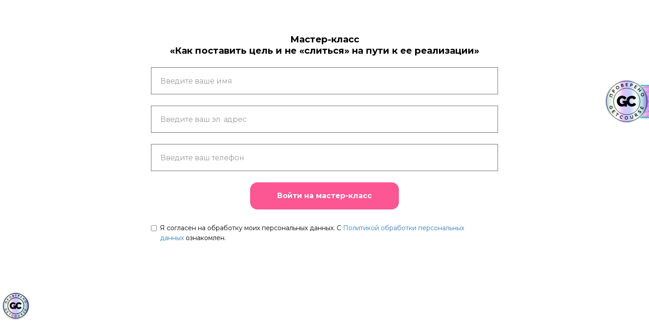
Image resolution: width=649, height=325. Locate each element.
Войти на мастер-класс (324, 195)
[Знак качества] (15, 306)
